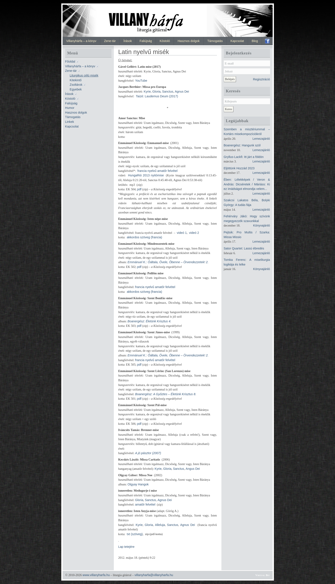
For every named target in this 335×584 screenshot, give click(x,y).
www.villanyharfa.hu (96, 575)
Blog (255, 41)
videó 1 (182, 232)
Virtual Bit (262, 575)
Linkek (69, 121)
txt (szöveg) (135, 534)
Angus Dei (193, 468)
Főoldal (70, 61)
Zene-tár (110, 41)
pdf (139, 189)
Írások (127, 41)
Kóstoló (165, 41)
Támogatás (215, 41)
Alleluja (160, 525)
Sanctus (167, 91)
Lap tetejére (126, 546)
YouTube (141, 80)
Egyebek (76, 89)
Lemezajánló (261, 138)
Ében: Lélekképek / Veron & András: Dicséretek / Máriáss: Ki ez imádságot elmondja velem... (247, 184)
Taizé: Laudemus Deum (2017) (157, 96)
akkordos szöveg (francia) (144, 237)
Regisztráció (261, 79)
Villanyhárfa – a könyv (81, 41)
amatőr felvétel (145, 504)
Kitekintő (75, 80)
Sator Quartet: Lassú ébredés (244, 248)
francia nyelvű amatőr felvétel (157, 171)
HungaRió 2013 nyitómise (146, 175)
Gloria (156, 91)
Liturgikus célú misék (84, 75)
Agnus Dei (182, 91)
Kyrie (147, 91)
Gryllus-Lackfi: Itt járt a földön (244, 157)
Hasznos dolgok (189, 41)
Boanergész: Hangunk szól (242, 145)
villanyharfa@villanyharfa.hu (153, 575)
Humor (69, 108)
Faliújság (146, 41)
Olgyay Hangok (138, 484)
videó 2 (194, 232)
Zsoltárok (76, 84)
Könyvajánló (261, 225)
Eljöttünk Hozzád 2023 (239, 168)
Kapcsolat (237, 41)
